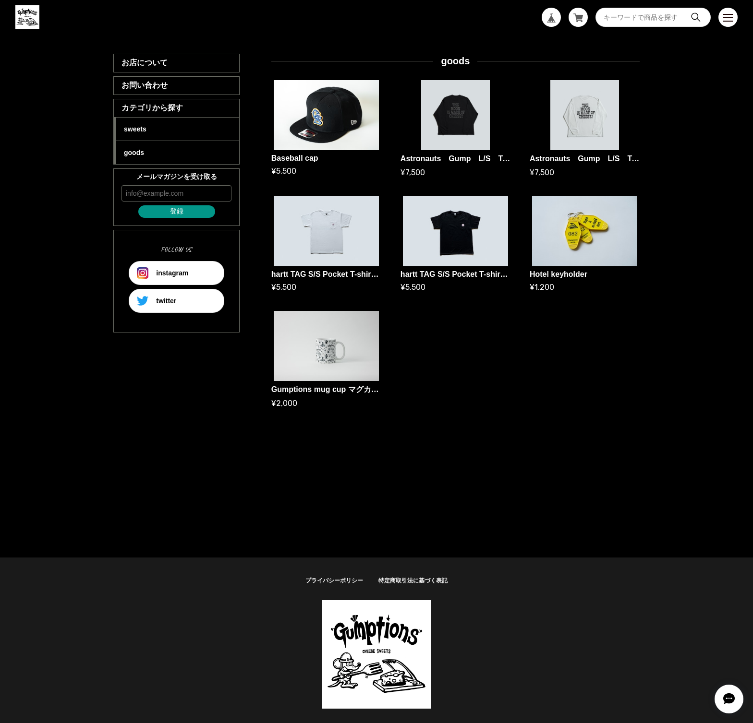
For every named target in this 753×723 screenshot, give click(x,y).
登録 (176, 211)
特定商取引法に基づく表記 (413, 580)
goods (134, 152)
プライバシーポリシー (334, 580)
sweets (135, 129)
